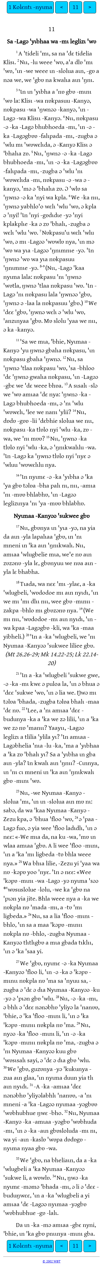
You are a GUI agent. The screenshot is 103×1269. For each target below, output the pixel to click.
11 (76, 7)
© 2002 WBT (51, 1261)
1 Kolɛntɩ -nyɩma (30, 7)
